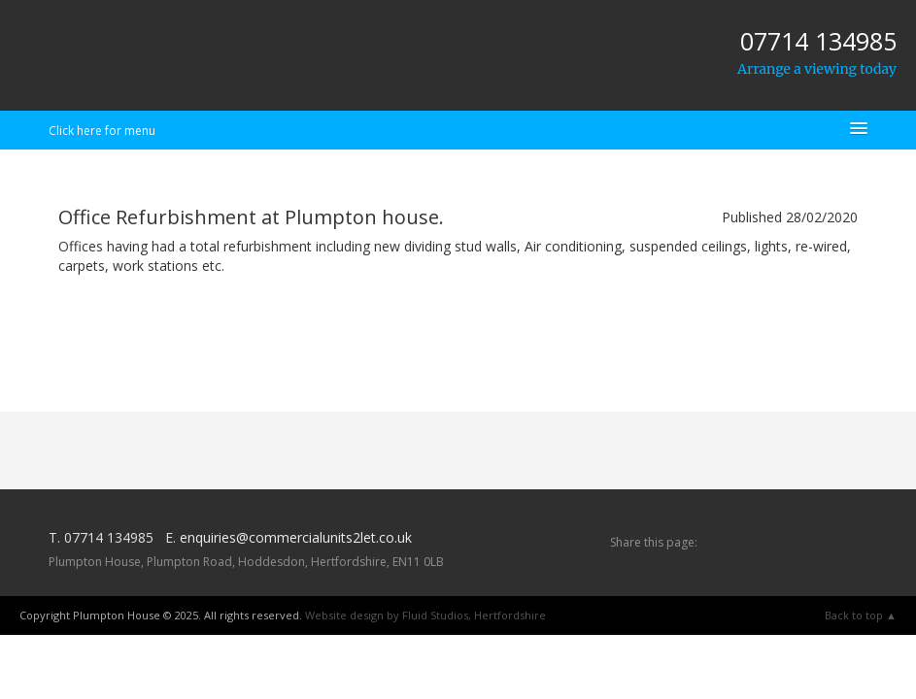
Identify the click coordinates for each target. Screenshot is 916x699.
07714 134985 (818, 40)
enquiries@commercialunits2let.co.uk (296, 537)
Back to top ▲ (861, 615)
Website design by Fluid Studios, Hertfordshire (425, 615)
